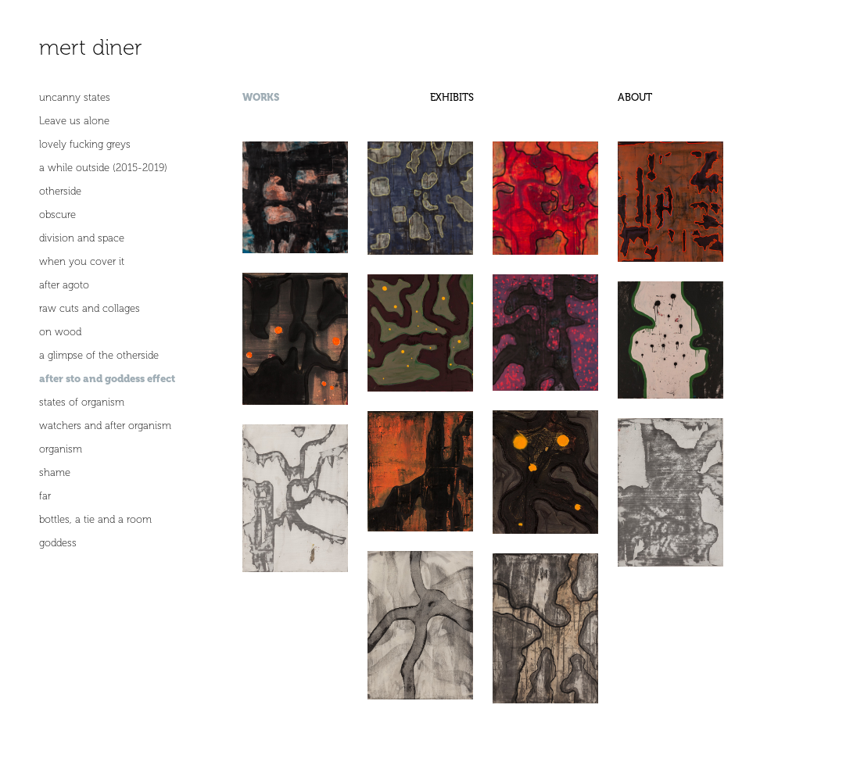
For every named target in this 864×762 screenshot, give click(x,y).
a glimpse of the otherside (99, 355)
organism (60, 449)
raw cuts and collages (89, 308)
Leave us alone (74, 121)
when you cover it (81, 261)
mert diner (90, 47)
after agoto (64, 285)
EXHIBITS (452, 97)
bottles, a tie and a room (95, 519)
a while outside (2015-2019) (103, 168)
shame (54, 472)
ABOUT (635, 97)
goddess (58, 543)
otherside (60, 191)
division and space (81, 238)
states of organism (81, 402)
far (45, 496)
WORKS (260, 97)
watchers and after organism (105, 425)
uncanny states (74, 97)
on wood (60, 332)
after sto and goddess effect (107, 379)
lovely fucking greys (85, 144)
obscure (57, 214)
